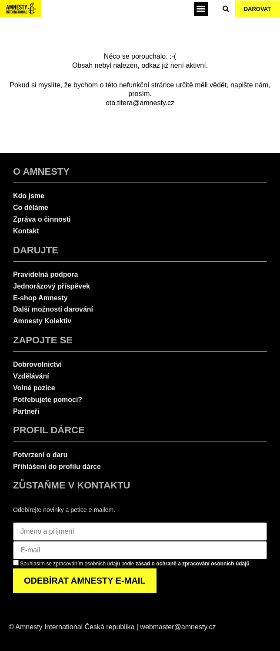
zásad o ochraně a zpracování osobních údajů (193, 564)
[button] (201, 9)
